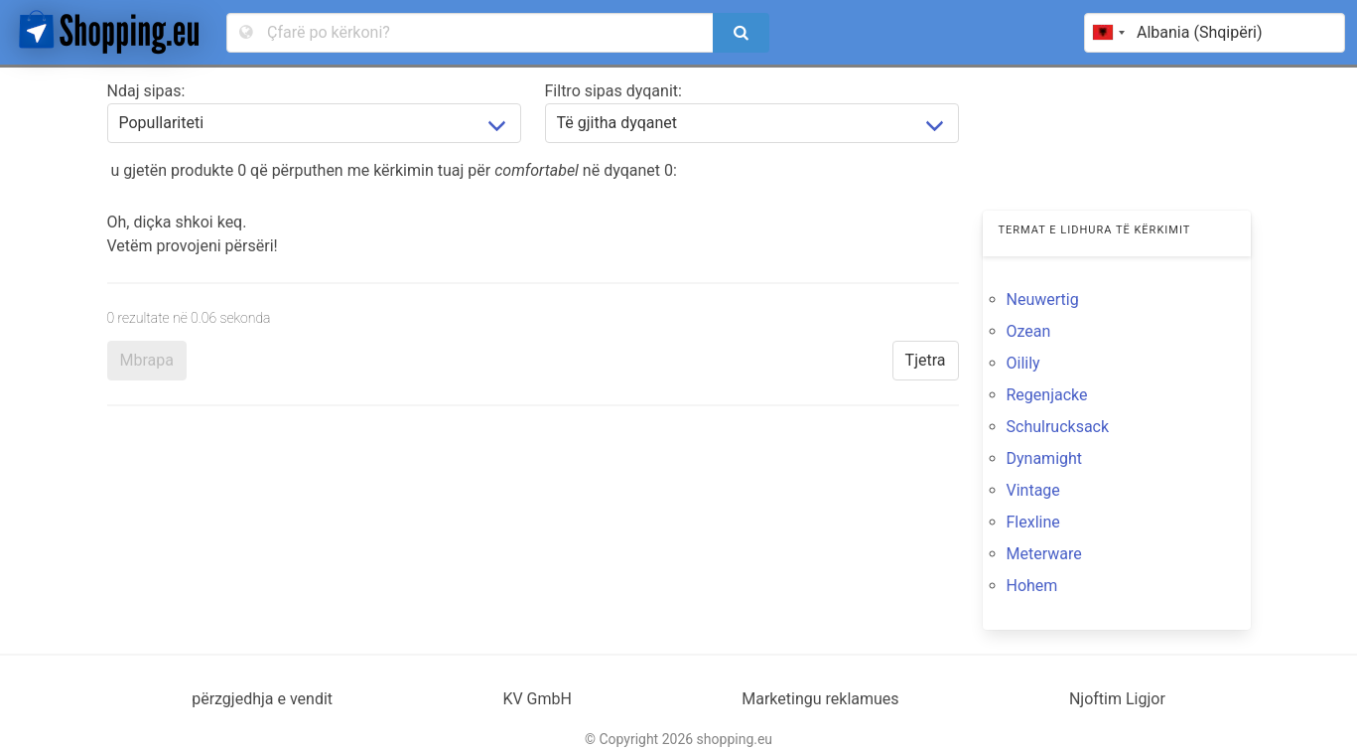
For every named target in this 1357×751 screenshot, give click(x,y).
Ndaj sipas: (146, 90)
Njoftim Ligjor (1117, 698)
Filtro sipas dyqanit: (613, 90)
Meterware (1044, 553)
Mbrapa (147, 360)
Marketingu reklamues (820, 698)
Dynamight (1045, 458)
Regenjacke (1047, 394)
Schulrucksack (1058, 426)
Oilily (1023, 363)
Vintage (1033, 490)
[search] (740, 33)
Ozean (1029, 331)
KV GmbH (537, 698)
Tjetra (925, 360)
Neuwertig (1043, 299)
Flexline (1033, 522)
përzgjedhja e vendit (262, 698)
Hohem (1032, 585)
